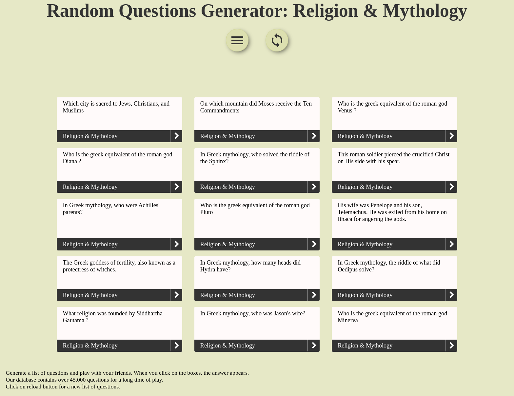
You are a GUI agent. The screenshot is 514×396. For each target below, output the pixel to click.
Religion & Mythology (90, 136)
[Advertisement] (257, 75)
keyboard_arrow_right (176, 136)
